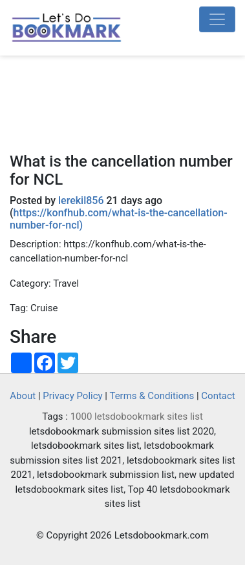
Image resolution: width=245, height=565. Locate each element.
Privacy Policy (72, 396)
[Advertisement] (122, 109)
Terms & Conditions (151, 396)
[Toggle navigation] (217, 19)
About (23, 396)
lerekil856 (81, 200)
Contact (218, 396)
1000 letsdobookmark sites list (136, 416)
